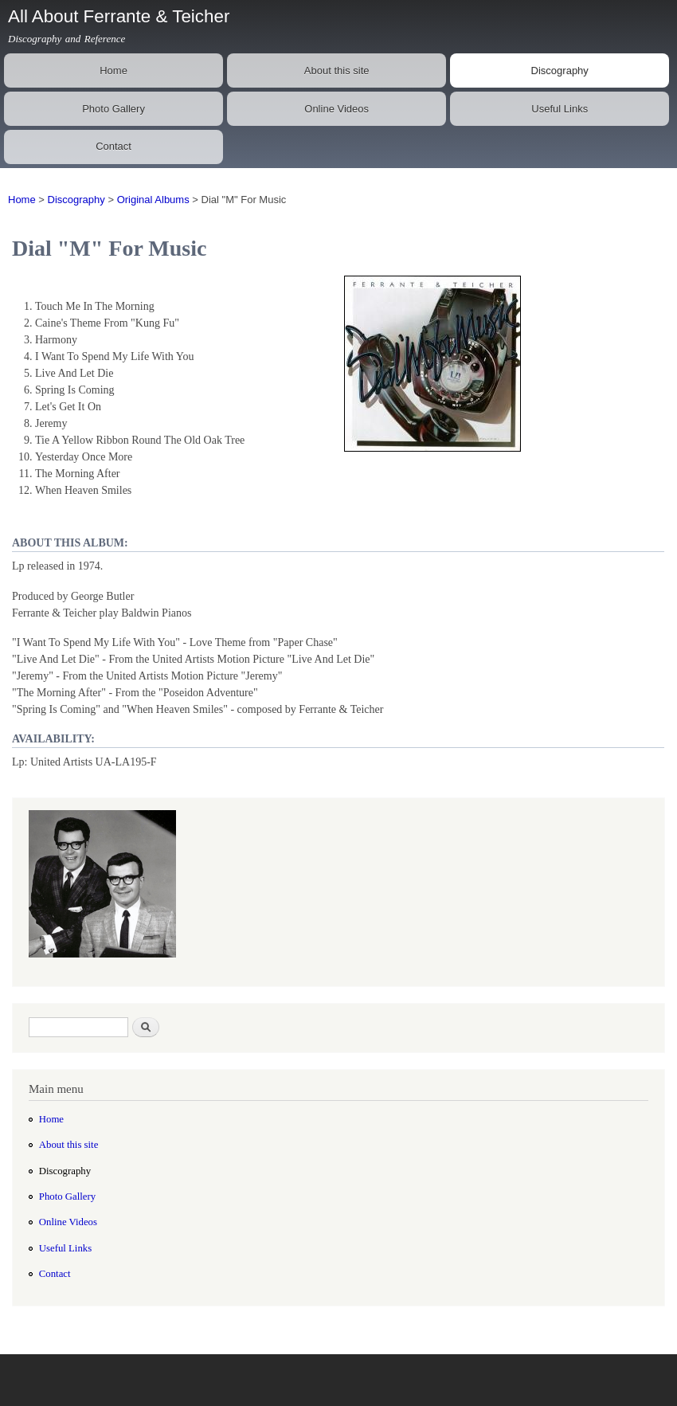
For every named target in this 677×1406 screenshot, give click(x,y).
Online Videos (336, 109)
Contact (113, 146)
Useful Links (559, 109)
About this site (337, 70)
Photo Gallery (113, 109)
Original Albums (153, 200)
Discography (560, 70)
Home (113, 70)
